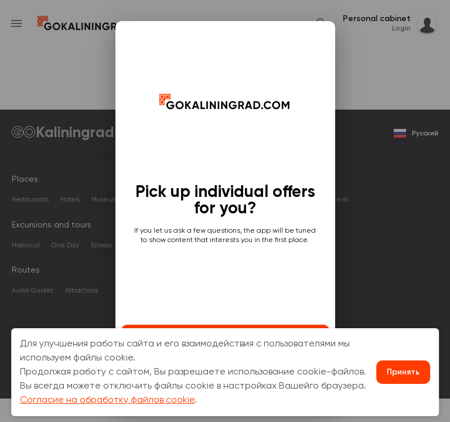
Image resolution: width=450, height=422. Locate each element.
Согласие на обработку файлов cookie (107, 400)
